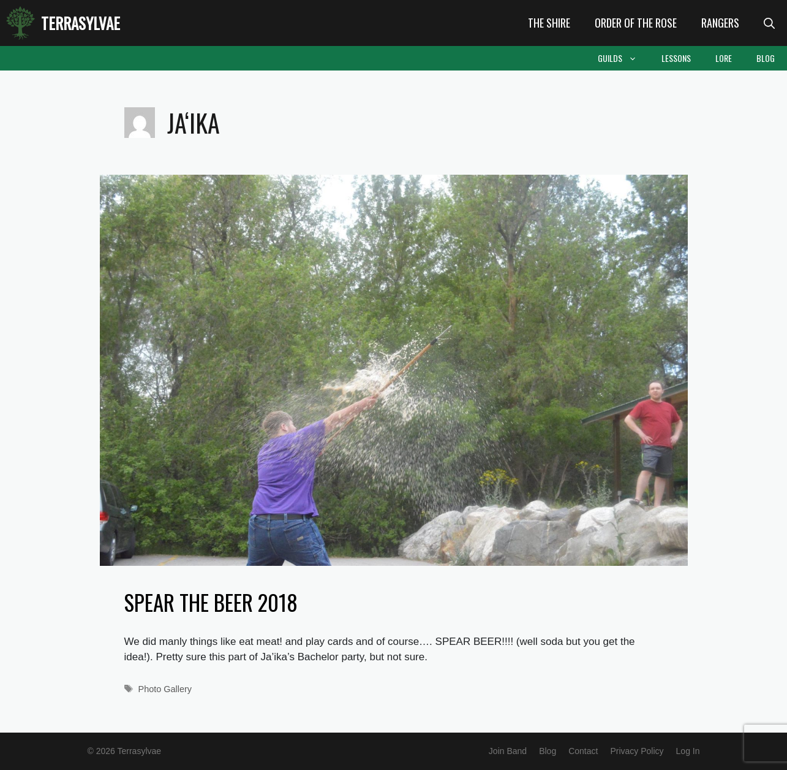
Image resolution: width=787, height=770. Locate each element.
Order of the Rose (636, 23)
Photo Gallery (165, 689)
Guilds (623, 58)
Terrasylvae (80, 23)
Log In (688, 751)
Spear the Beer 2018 (211, 602)
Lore (723, 57)
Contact (583, 751)
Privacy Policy (636, 751)
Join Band (508, 751)
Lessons (676, 57)
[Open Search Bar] (769, 23)
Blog (765, 57)
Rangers (720, 23)
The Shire (549, 23)
